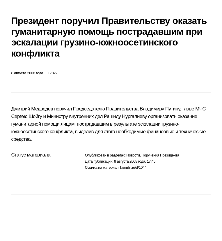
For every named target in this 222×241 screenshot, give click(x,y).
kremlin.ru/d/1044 (133, 167)
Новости (133, 155)
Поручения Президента (160, 155)
